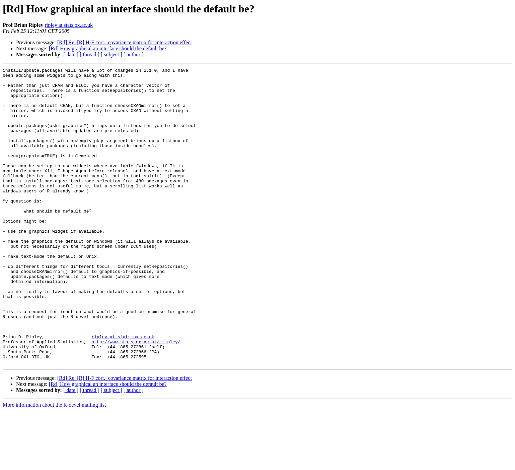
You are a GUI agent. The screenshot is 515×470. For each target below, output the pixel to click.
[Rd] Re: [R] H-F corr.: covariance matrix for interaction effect (124, 42)
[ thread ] (89, 54)
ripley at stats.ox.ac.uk (69, 25)
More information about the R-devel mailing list (54, 464)
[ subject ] (111, 54)
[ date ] (70, 54)
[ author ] (134, 54)
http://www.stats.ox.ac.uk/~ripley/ (135, 397)
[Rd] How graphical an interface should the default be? (108, 48)
